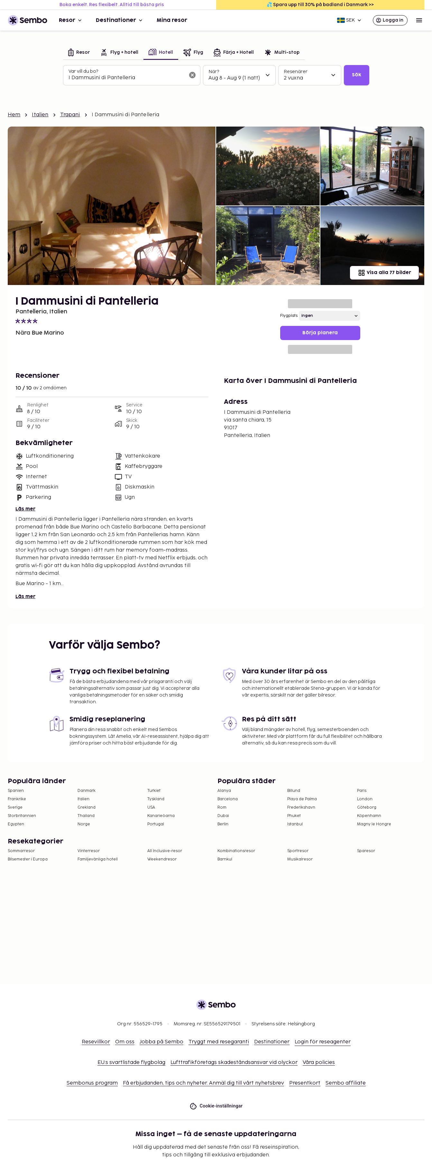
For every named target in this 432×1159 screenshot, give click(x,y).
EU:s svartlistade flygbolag (131, 1062)
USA (151, 807)
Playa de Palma (302, 799)
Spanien (16, 790)
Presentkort (304, 1083)
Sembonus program (92, 1083)
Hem (14, 115)
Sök (356, 75)
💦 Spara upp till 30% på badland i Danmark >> (320, 4)
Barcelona (227, 799)
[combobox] (127, 78)
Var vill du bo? (83, 71)
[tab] (79, 53)
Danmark (87, 790)
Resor (71, 20)
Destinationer (120, 20)
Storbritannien (22, 815)
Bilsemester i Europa (28, 859)
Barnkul (224, 859)
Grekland (87, 807)
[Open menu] (419, 20)
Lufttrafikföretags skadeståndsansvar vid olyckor (234, 1062)
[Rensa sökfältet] (192, 75)
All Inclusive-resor (164, 851)
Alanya (224, 790)
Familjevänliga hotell (98, 859)
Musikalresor (300, 859)
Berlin (222, 824)
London (364, 799)
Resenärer (296, 71)
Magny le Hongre (374, 824)
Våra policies (319, 1062)
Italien (40, 115)
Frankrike (17, 799)
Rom (221, 807)
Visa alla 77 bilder (384, 273)
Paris (361, 790)
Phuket (294, 815)
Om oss (124, 1042)
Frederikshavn (301, 807)
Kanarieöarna (161, 815)
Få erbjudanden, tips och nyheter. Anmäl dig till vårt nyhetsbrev (203, 1083)
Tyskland (155, 799)
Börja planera (320, 333)
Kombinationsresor (236, 851)
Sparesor (366, 851)
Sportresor (297, 851)
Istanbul (295, 824)
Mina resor (172, 20)
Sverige (15, 807)
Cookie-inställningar (216, 1106)
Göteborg (366, 807)
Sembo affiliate (346, 1083)
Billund (293, 790)
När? (213, 71)
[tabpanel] (216, 75)
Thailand (86, 815)
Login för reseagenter (323, 1042)
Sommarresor (21, 851)
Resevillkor (96, 1042)
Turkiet (154, 790)
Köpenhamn (369, 815)
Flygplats (289, 315)
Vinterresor (89, 851)
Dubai (223, 815)
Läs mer (25, 509)
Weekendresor (162, 859)
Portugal (155, 824)
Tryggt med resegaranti (218, 1042)
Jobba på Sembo (161, 1042)
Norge (84, 824)
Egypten (16, 824)
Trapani (70, 115)
